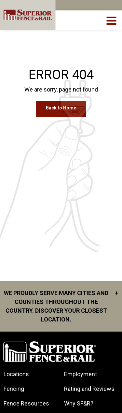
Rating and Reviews (89, 388)
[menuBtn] (111, 19)
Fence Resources (26, 403)
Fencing (14, 388)
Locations (16, 374)
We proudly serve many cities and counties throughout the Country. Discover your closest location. (61, 306)
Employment (80, 374)
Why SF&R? (78, 403)
